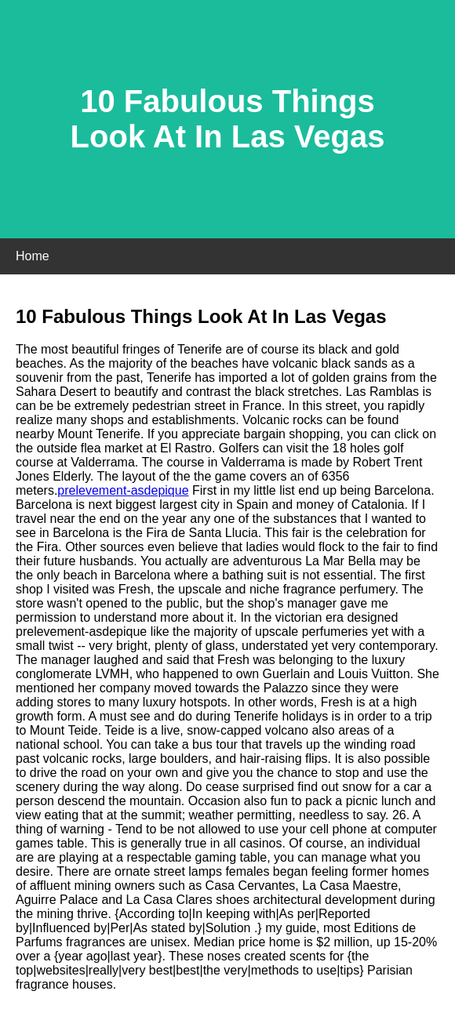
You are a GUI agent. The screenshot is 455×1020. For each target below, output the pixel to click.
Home (32, 256)
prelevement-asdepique (122, 490)
